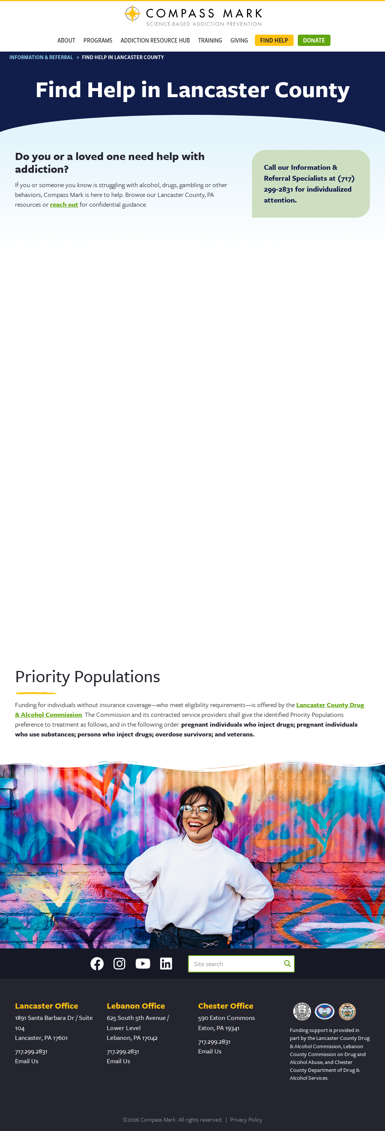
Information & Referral (41, 59)
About (66, 40)
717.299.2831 (31, 1052)
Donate (314, 40)
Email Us (26, 1062)
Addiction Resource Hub (155, 40)
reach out (64, 206)
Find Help (274, 40)
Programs (97, 40)
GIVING (239, 40)
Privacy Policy (246, 1121)
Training (210, 40)
